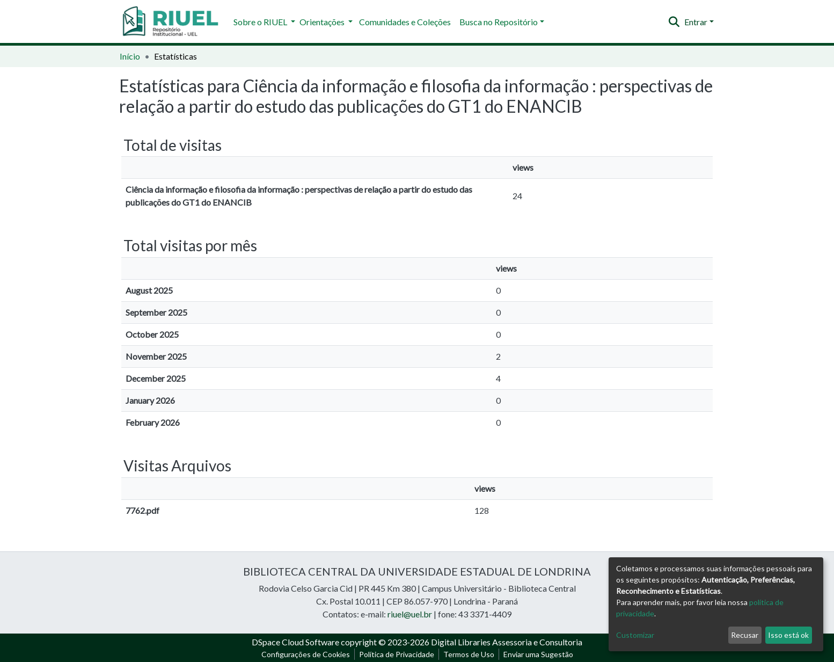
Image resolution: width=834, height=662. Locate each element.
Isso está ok (788, 634)
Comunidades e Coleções (405, 22)
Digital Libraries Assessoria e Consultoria (506, 642)
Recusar (744, 634)
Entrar (695, 22)
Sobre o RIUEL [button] (261, 22)
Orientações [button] (322, 22)
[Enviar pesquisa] (674, 22)
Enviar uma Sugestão (538, 654)
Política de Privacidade (396, 654)
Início (130, 56)
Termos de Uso (468, 654)
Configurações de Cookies (305, 654)
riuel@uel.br (409, 614)
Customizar (635, 634)
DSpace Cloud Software (295, 642)
